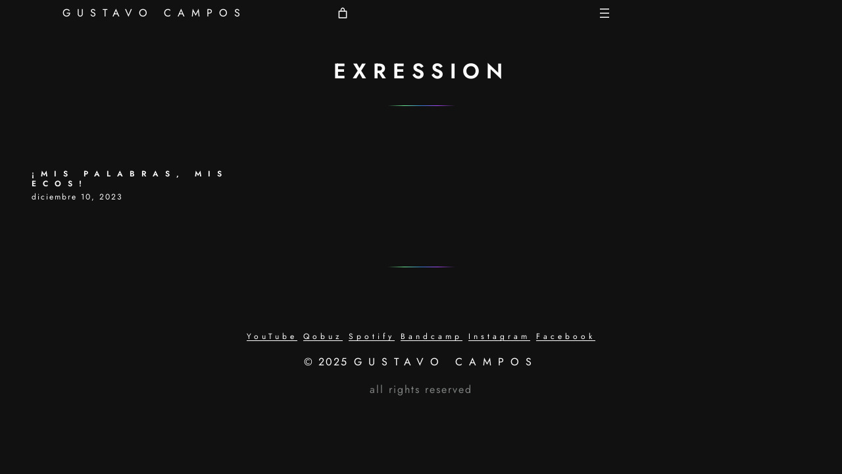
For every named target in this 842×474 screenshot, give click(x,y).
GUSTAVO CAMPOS (154, 12)
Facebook (565, 336)
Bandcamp (431, 336)
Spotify (372, 336)
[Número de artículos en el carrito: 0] (343, 13)
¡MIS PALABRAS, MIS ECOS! (130, 179)
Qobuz (323, 336)
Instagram (499, 336)
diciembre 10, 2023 (77, 197)
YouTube (272, 336)
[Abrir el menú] (604, 13)
